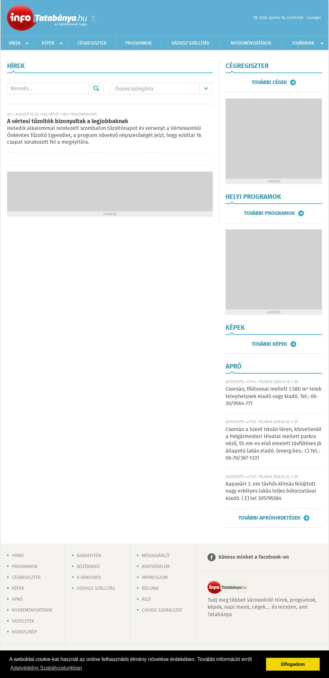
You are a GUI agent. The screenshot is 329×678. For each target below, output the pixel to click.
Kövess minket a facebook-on (253, 557)
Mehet (96, 88)
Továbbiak (303, 43)
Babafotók (89, 555)
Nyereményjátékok (251, 43)
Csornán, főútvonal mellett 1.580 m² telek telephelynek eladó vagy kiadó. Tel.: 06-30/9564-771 (273, 396)
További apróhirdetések (269, 518)
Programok (138, 43)
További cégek (269, 82)
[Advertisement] (110, 191)
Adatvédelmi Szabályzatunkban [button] (46, 668)
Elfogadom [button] (293, 664)
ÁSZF (146, 599)
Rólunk (150, 588)
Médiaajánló (155, 555)
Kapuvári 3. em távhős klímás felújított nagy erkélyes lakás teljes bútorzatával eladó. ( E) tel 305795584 (271, 491)
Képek (48, 43)
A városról (89, 577)
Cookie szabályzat (162, 610)
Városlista (93, 18)
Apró (17, 599)
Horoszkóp (24, 632)
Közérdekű (88, 566)
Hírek (15, 43)
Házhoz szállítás (190, 43)
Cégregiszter (92, 43)
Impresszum (155, 577)
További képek (269, 344)
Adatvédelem (156, 566)
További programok (269, 213)
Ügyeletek (23, 621)
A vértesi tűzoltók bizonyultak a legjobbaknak (67, 121)
